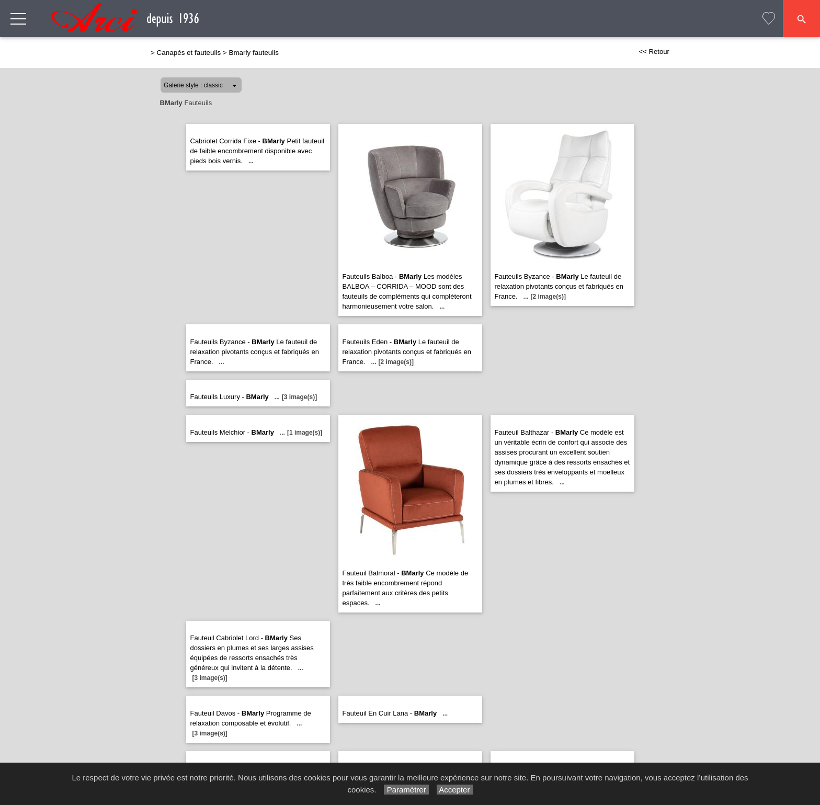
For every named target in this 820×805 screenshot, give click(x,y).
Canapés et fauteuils (189, 52)
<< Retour (654, 51)
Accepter (454, 789)
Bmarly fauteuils (254, 52)
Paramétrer (406, 789)
